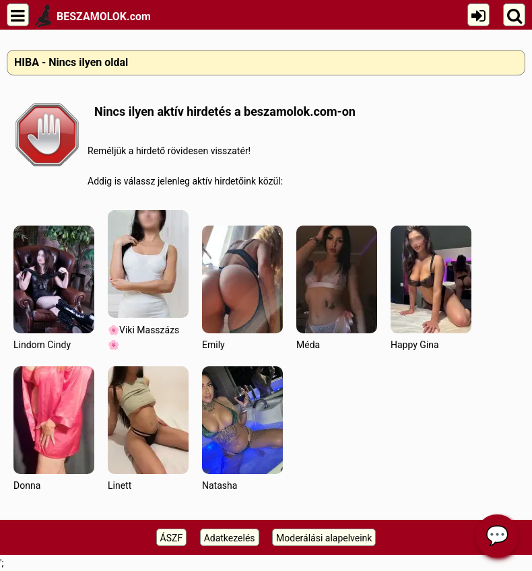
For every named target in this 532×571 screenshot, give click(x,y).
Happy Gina (431, 288)
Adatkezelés (229, 538)
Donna (53, 428)
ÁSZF (171, 538)
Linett (148, 428)
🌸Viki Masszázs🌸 (148, 280)
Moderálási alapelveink (324, 538)
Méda (336, 288)
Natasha (242, 428)
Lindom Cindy (53, 288)
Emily (242, 288)
